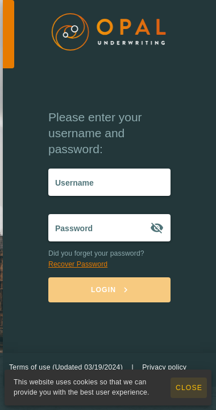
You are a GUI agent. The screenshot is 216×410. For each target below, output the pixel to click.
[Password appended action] (157, 228)
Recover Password (77, 264)
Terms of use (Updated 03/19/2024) (66, 367)
